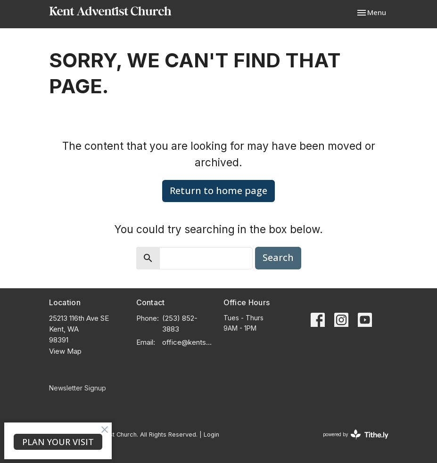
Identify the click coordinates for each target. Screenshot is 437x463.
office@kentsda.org (188, 342)
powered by (355, 434)
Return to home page (218, 190)
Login (211, 434)
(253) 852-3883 (180, 323)
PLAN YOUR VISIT (58, 441)
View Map (65, 351)
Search (278, 257)
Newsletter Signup (77, 388)
